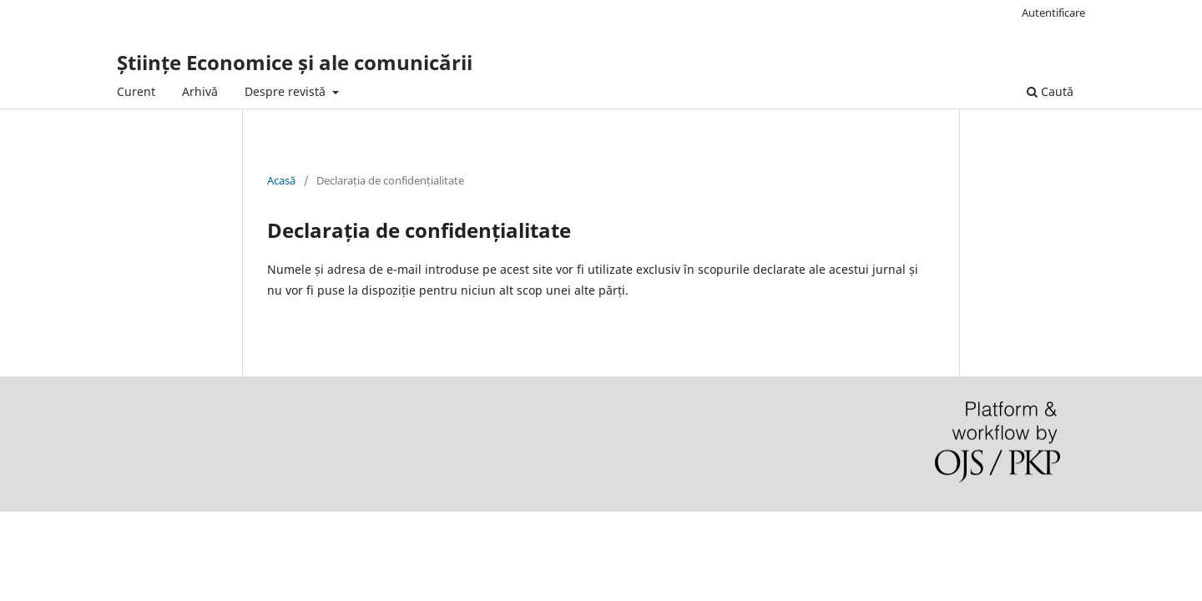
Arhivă (200, 91)
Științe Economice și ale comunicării (294, 62)
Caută (1050, 91)
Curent (136, 91)
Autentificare (1053, 12)
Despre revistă (287, 91)
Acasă (281, 180)
